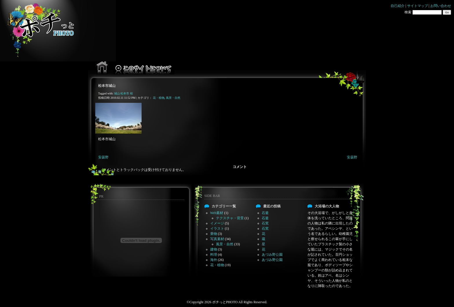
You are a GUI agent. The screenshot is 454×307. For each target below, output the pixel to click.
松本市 (124, 93)
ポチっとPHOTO (225, 302)
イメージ (217, 223)
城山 (117, 93)
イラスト (217, 228)
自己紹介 (397, 6)
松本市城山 (107, 86)
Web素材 (217, 213)
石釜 (265, 213)
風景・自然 (173, 97)
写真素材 (217, 239)
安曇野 (103, 157)
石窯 (265, 223)
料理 (213, 255)
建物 (213, 249)
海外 (213, 260)
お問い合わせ (440, 6)
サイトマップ (417, 6)
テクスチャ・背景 (230, 218)
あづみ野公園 (272, 255)
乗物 (213, 234)
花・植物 (158, 97)
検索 (407, 12)
